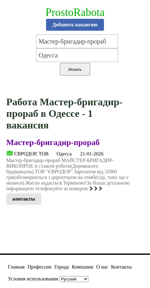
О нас (102, 267)
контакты (24, 199)
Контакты (121, 267)
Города (61, 267)
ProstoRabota (75, 12)
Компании (82, 267)
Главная (16, 267)
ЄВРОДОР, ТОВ (31, 153)
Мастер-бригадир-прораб (53, 142)
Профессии (40, 267)
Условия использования (33, 278)
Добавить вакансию (75, 24)
